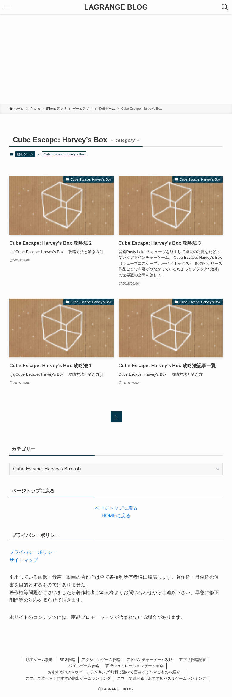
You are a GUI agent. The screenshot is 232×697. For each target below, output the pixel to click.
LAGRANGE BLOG (116, 7)
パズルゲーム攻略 (83, 666)
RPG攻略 (67, 659)
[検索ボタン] (225, 7)
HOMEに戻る (116, 515)
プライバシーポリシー (33, 552)
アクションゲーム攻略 (101, 659)
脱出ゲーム (25, 154)
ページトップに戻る (116, 508)
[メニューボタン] (7, 7)
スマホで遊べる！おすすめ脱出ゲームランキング (68, 678)
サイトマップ (23, 560)
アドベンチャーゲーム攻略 (149, 659)
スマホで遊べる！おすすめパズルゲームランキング (161, 678)
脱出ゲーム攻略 (39, 659)
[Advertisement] (116, 59)
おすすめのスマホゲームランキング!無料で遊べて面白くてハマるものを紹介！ (116, 672)
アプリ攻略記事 (192, 659)
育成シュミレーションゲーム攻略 (134, 666)
